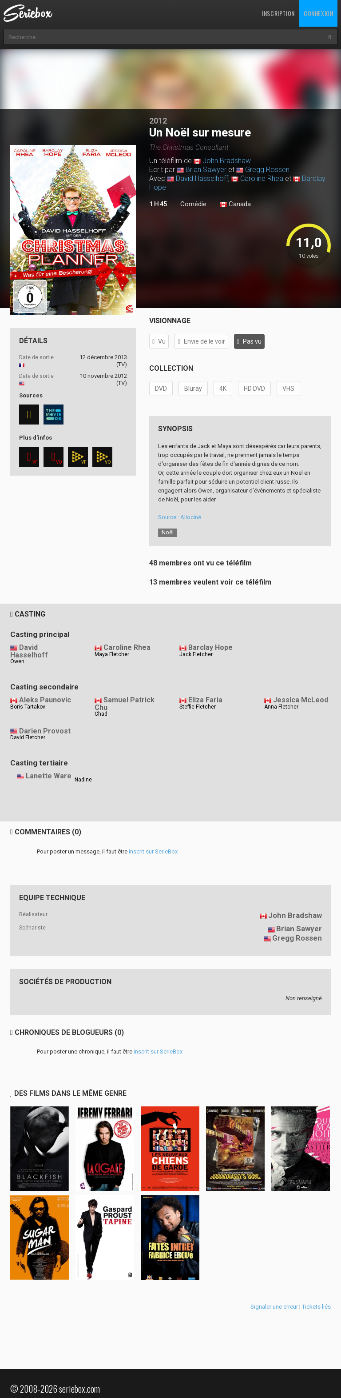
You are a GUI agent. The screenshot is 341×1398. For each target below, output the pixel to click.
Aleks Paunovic (45, 700)
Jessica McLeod (300, 700)
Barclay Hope (210, 647)
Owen (17, 661)
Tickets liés (316, 1306)
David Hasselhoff (202, 178)
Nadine (83, 780)
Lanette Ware (48, 776)
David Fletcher (27, 737)
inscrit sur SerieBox (153, 851)
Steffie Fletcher (197, 707)
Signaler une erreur (274, 1306)
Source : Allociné (179, 517)
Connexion (318, 13)
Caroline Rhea (261, 178)
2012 (158, 120)
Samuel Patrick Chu (125, 704)
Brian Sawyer (206, 169)
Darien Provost (45, 731)
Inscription (278, 13)
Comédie (193, 204)
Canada (235, 204)
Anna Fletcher (281, 707)
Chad (101, 714)
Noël (168, 532)
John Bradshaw (226, 160)
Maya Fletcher (112, 654)
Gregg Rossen (267, 169)
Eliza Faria (205, 700)
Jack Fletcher (196, 654)
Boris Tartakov (27, 707)
